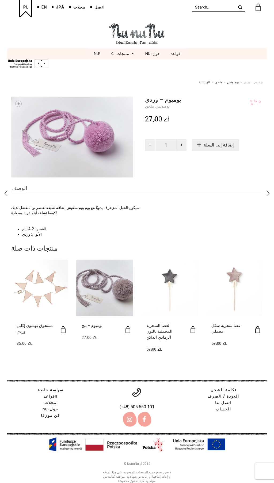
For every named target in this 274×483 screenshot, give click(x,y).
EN (44, 7)
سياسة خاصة (50, 390)
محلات (79, 7)
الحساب (223, 409)
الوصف (19, 188)
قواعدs (51, 396)
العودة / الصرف (223, 396)
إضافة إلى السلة (219, 145)
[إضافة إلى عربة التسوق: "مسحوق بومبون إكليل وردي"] (63, 330)
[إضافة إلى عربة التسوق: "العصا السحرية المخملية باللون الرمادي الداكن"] (193, 330)
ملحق (218, 82)
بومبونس (233, 82)
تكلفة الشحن (224, 390)
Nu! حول (152, 53)
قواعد (175, 53)
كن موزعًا (50, 415)
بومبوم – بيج (92, 325)
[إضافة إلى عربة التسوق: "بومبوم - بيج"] (127, 330)
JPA (60, 7)
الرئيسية (204, 82)
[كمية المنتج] (165, 145)
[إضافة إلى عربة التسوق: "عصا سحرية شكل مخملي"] (257, 330)
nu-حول (50, 409)
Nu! (97, 53)
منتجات (125, 53)
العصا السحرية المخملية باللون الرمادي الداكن (159, 331)
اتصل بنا (223, 403)
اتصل (99, 7)
